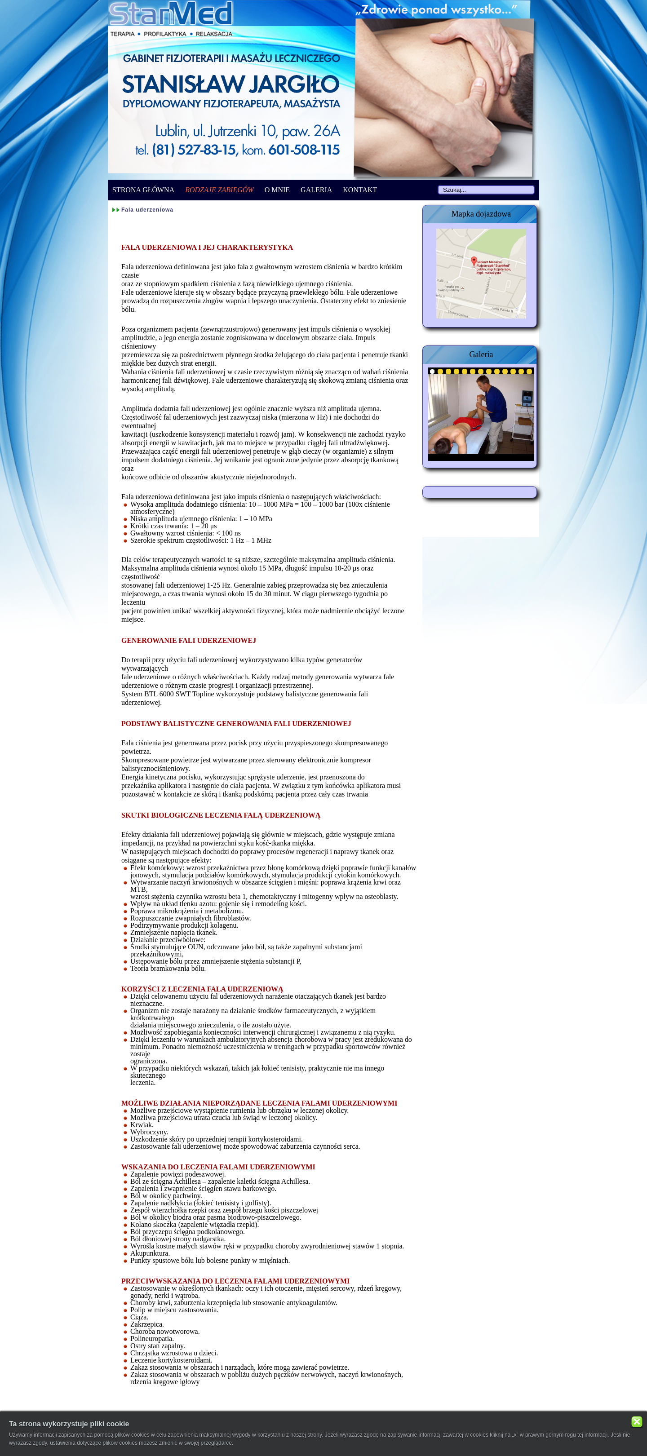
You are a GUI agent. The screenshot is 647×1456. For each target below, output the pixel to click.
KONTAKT (360, 190)
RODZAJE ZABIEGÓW (219, 190)
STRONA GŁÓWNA (143, 190)
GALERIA (316, 190)
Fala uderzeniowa (147, 210)
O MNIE (277, 190)
